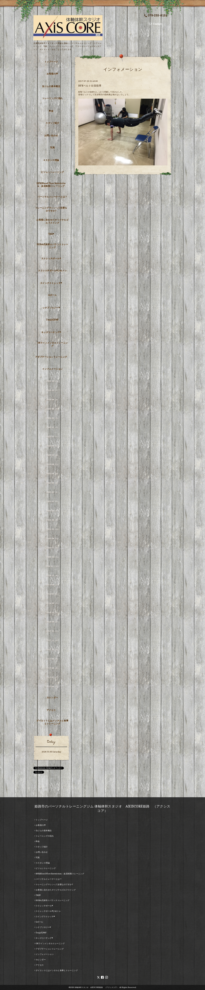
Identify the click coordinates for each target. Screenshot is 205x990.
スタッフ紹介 (52, 122)
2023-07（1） (52, 455)
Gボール (52, 295)
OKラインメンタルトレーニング (52, 344)
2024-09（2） (52, 399)
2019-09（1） (52, 585)
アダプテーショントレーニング (51, 356)
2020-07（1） (52, 548)
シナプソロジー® (51, 307)
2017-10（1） (52, 649)
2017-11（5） (52, 640)
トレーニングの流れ (52, 98)
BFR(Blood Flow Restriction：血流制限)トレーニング (51, 184)
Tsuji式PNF (52, 319)
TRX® (51, 234)
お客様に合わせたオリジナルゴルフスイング (52, 221)
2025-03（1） (52, 390)
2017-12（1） (52, 631)
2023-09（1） (52, 446)
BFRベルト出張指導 (89, 85)
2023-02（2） (52, 492)
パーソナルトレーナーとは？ (52, 196)
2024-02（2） (52, 418)
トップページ (51, 61)
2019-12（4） (52, 575)
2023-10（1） (52, 436)
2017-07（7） (52, 677)
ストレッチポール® (51, 258)
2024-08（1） (52, 409)
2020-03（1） (52, 557)
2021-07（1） (52, 501)
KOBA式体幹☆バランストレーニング (52, 246)
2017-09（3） (52, 659)
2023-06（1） (52, 464)
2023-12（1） (52, 427)
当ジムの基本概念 (51, 86)
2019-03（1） (52, 603)
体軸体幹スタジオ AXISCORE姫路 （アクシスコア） (96, 987)
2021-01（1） (52, 529)
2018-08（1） (52, 622)
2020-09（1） (52, 538)
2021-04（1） (52, 511)
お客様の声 (52, 73)
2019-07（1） (52, 594)
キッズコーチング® (51, 332)
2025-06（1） (52, 381)
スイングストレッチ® (51, 283)
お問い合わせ (51, 135)
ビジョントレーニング (52, 172)
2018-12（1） (52, 612)
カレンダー (52, 697)
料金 (51, 110)
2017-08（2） (52, 668)
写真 (52, 147)
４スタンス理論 (51, 160)
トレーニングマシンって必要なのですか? (51, 209)
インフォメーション (52, 368)
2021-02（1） (52, 520)
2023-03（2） (52, 483)
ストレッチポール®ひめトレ (52, 270)
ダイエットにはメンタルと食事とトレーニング (52, 722)
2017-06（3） (52, 686)
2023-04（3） (52, 473)
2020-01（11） (53, 566)
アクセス (51, 710)
